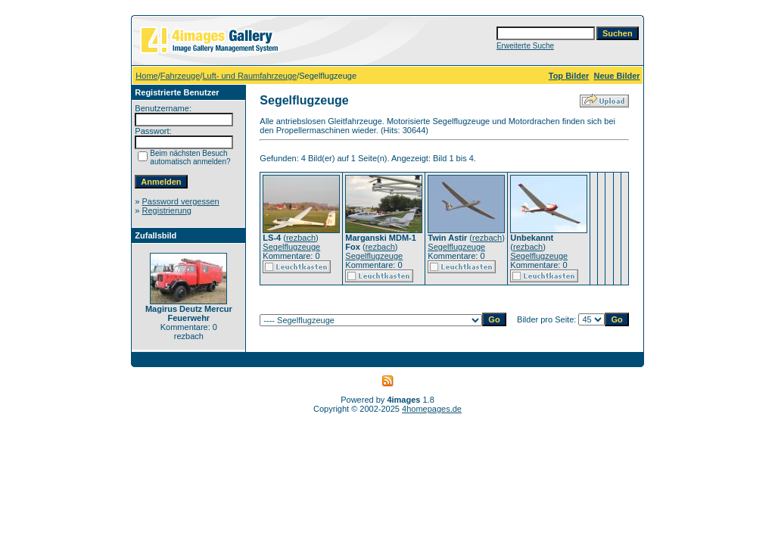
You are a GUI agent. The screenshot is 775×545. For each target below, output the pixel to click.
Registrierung (166, 210)
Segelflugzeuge (291, 246)
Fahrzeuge (180, 75)
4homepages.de (432, 408)
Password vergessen (180, 201)
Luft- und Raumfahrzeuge (249, 75)
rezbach (301, 237)
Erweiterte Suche (525, 46)
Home (146, 75)
